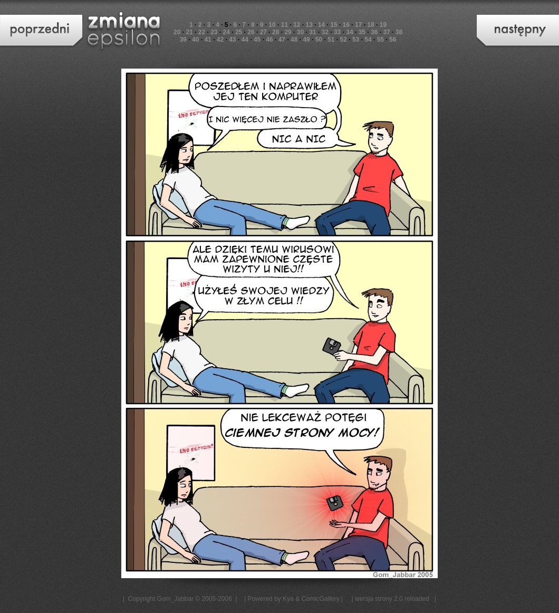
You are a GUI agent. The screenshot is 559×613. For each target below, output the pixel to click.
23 (213, 32)
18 (370, 24)
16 (346, 24)
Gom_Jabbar (175, 598)
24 (226, 32)
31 (312, 32)
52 (343, 39)
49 (306, 39)
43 (232, 39)
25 (238, 32)
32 (325, 32)
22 (201, 32)
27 (263, 32)
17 (358, 24)
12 (296, 24)
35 (362, 32)
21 (189, 32)
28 (275, 32)
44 (245, 39)
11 (284, 24)
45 (257, 39)
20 (177, 32)
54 (367, 39)
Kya (288, 598)
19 (383, 24)
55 (380, 39)
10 (271, 24)
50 (318, 39)
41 (207, 39)
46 (269, 39)
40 (195, 39)
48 (294, 39)
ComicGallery (320, 598)
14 (321, 24)
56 (392, 39)
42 (220, 39)
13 (308, 24)
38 (399, 32)
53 (355, 39)
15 (333, 24)
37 (386, 32)
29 (287, 32)
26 (250, 32)
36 (374, 32)
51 (330, 39)
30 (300, 32)
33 (337, 32)
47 (281, 39)
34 (349, 32)
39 (183, 39)
